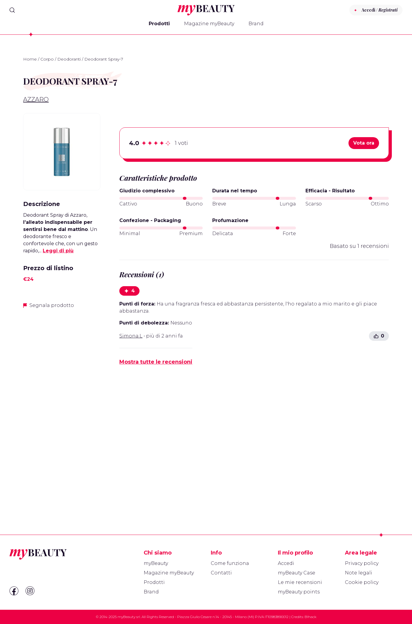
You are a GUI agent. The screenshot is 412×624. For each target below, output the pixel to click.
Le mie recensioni (300, 582)
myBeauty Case (296, 573)
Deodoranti (69, 59)
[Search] (12, 10)
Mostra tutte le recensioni (155, 362)
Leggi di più (58, 251)
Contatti (221, 573)
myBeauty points (299, 592)
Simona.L (130, 336)
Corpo (47, 59)
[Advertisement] (61, 408)
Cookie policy (361, 582)
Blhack (310, 617)
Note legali (358, 573)
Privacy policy (361, 563)
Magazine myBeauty (209, 23)
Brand (256, 23)
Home (30, 59)
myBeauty (156, 563)
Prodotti (159, 23)
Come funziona (230, 563)
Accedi (286, 563)
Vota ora (363, 143)
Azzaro (36, 99)
